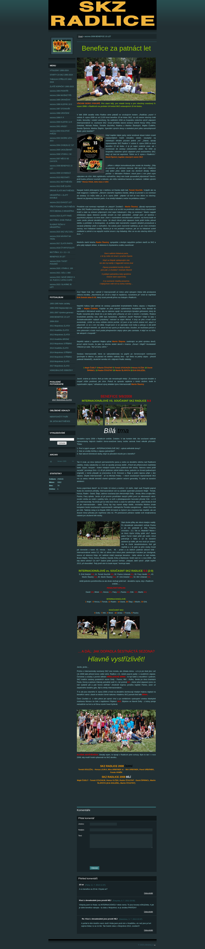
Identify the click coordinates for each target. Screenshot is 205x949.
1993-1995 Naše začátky (60, 303)
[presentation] (116, 857)
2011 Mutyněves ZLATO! (60, 326)
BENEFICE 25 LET (57, 257)
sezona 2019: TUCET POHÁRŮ (58, 262)
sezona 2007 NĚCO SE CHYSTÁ (59, 160)
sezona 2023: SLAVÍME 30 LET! (61, 285)
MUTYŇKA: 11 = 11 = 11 (60, 252)
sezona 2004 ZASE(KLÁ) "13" (62, 145)
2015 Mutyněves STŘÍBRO (61, 357)
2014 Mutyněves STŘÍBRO (61, 352)
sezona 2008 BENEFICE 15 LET (61, 167)
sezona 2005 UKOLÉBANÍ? (61, 150)
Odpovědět (148, 893)
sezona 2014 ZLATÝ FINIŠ (60, 216)
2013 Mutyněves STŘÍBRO (61, 344)
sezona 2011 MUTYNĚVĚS (61, 182)
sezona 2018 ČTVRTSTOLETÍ (62, 248)
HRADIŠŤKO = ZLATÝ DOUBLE (59, 196)
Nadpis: (81, 830)
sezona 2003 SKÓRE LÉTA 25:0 (61, 139)
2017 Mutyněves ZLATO (59, 366)
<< (51, 461)
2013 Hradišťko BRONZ (59, 339)
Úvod (80, 36)
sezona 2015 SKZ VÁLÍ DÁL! (61, 232)
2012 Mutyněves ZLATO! (60, 335)
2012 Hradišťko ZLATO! (59, 330)
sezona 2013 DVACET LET (61, 202)
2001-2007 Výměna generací (61, 312)
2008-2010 (54, 321)
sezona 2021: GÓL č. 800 (60, 273)
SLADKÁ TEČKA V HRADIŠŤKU (57, 225)
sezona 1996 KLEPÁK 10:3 (61, 104)
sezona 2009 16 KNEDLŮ (60, 173)
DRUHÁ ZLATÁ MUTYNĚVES (62, 190)
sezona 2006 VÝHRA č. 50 (60, 154)
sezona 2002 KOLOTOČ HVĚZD (60, 132)
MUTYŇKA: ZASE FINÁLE (60, 220)
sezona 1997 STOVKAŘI (60, 109)
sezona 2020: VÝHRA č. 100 (61, 268)
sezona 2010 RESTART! (60, 177)
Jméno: (81, 824)
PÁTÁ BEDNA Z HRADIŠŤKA (62, 211)
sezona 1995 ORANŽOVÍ (60, 100)
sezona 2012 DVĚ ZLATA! (60, 186)
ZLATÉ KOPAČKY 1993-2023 (62, 86)
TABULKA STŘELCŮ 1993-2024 (61, 80)
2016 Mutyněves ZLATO (59, 361)
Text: (80, 836)
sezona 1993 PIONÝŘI (59, 91)
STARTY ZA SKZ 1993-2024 (61, 75)
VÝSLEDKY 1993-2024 (59, 70)
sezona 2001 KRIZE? (58, 126)
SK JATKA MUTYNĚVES (60, 421)
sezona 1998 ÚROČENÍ (59, 113)
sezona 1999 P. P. (57, 117)
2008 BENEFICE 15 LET (60, 317)
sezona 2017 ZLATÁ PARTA (61, 243)
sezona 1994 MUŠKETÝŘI (60, 95)
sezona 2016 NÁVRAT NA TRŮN (60, 237)
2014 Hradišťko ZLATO (59, 348)
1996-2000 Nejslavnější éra (61, 308)
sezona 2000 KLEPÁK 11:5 (61, 122)
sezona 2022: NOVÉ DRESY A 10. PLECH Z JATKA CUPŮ (62, 278)
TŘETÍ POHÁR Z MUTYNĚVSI (62, 207)
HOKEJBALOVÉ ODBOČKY (61, 370)
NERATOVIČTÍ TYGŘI (59, 417)
